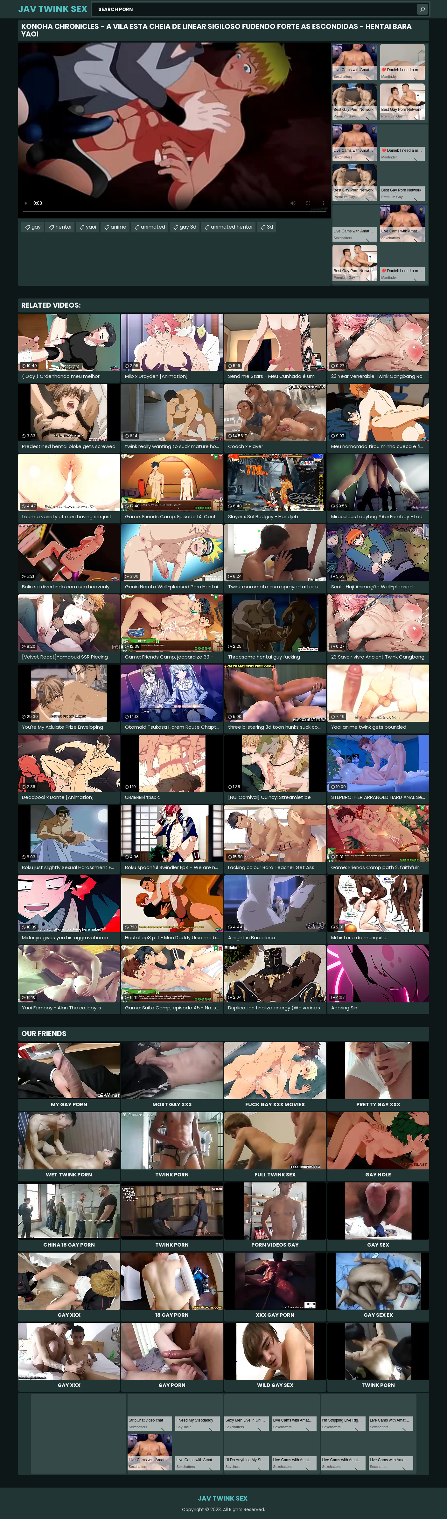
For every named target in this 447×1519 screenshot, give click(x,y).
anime (118, 227)
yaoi (91, 227)
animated (153, 227)
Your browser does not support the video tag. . (174, 130)
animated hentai (231, 227)
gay (36, 227)
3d (270, 227)
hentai (63, 227)
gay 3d (188, 227)
